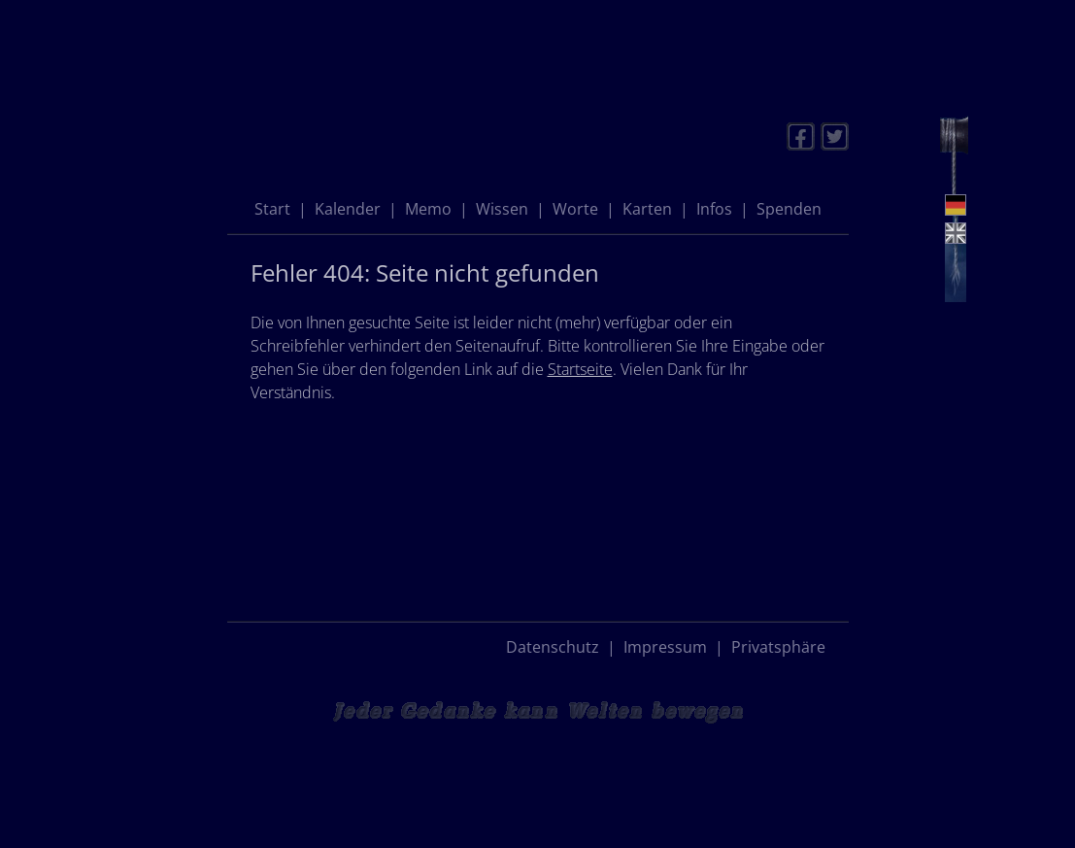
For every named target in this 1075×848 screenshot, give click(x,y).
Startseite (580, 369)
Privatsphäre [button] (778, 647)
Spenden (789, 209)
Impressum (665, 647)
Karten (647, 209)
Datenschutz (552, 647)
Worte (575, 209)
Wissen (502, 209)
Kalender (348, 209)
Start (272, 209)
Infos (714, 209)
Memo (428, 209)
